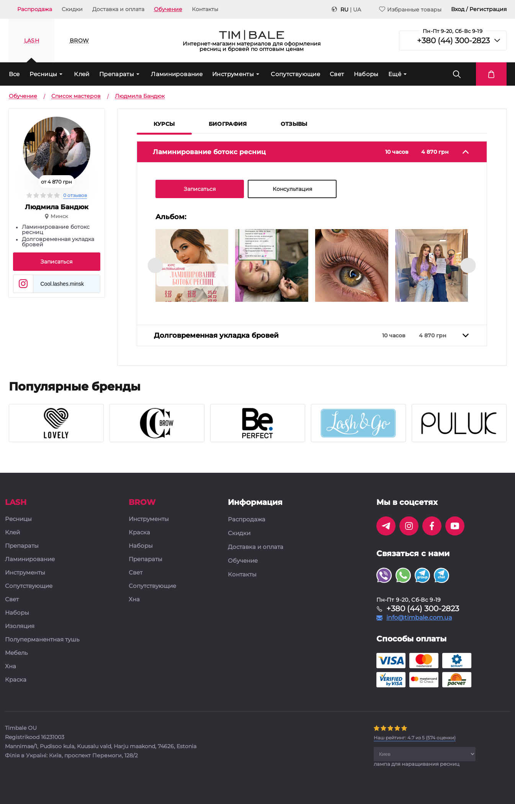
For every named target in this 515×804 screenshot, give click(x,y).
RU (344, 9)
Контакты (205, 9)
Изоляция (19, 627)
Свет (337, 74)
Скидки (72, 9)
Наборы (366, 74)
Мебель (16, 653)
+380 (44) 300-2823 (453, 40)
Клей (82, 74)
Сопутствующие (295, 74)
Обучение (168, 9)
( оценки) (415, 738)
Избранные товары (410, 9)
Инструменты (233, 74)
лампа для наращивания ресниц (416, 764)
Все (14, 74)
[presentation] (155, 265)
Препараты (116, 74)
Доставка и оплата (118, 9)
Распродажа (34, 9)
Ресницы (43, 74)
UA (357, 9)
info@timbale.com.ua (419, 618)
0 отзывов (75, 195)
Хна (10, 667)
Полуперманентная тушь (42, 640)
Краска (15, 680)
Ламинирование (177, 74)
